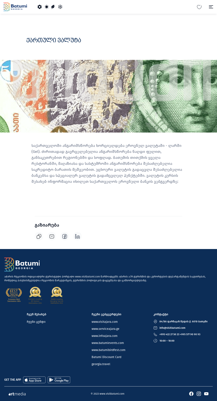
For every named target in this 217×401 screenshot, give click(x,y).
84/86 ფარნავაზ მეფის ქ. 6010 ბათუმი (183, 321)
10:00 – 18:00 (166, 340)
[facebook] (64, 236)
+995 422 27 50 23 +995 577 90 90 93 (179, 334)
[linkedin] (77, 236)
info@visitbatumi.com (172, 327)
